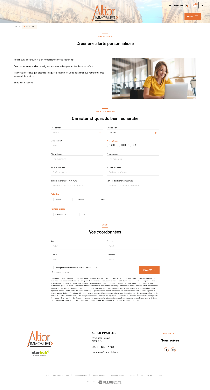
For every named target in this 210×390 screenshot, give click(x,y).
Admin (132, 375)
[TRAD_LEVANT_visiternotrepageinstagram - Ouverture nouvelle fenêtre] (173, 349)
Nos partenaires (99, 375)
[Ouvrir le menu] (192, 16)
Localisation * (56, 141)
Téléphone (111, 255)
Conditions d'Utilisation (113, 300)
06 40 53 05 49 (103, 346)
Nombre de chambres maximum (120, 181)
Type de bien (112, 128)
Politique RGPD (146, 375)
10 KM (123, 145)
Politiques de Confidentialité (89, 300)
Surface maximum (114, 167)
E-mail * (54, 255)
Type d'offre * (56, 128)
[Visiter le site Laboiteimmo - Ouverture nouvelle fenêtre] (110, 382)
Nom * (53, 241)
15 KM (134, 145)
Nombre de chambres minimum (64, 181)
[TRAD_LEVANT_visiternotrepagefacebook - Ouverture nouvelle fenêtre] (166, 349)
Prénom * (110, 241)
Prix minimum (56, 154)
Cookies (161, 375)
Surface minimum (58, 167)
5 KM (113, 145)
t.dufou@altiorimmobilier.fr (105, 352)
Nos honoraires (81, 375)
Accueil (16, 27)
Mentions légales (117, 375)
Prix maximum (112, 154)
